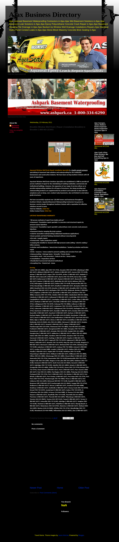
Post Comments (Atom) (48, 493)
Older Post (83, 487)
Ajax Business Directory (45, 14)
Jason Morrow (63, 535)
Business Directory (15, 126)
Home (60, 487)
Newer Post (36, 487)
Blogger (81, 535)
